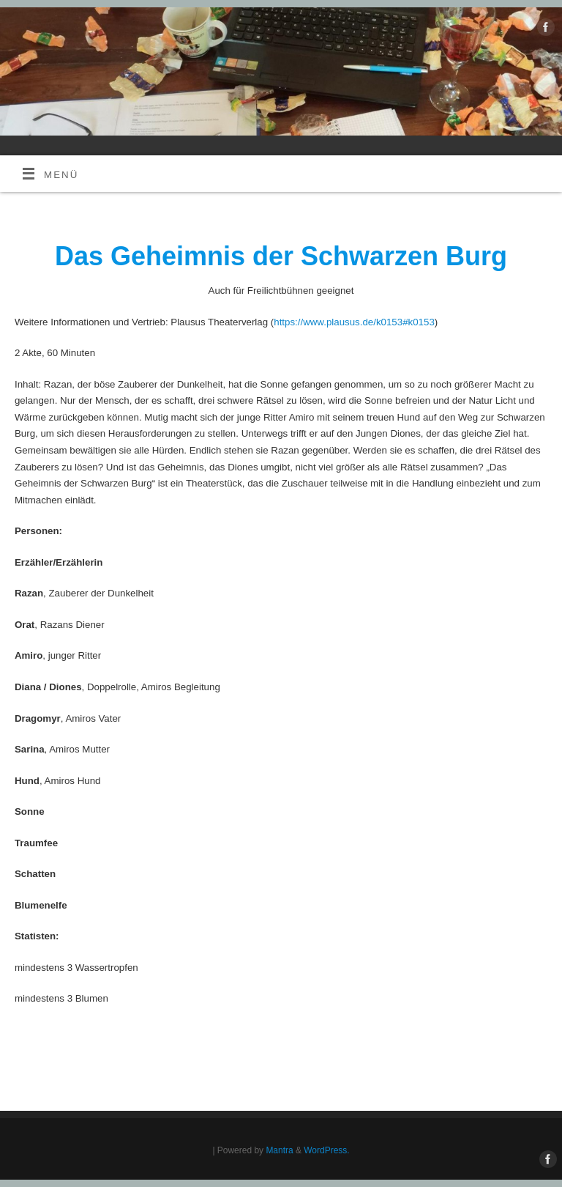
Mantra (279, 1150)
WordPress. (326, 1150)
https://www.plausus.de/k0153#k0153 (354, 322)
